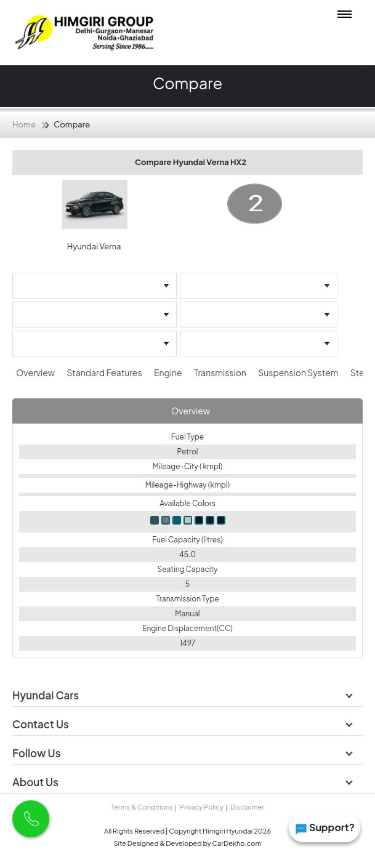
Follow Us (37, 753)
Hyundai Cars (46, 695)
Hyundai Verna (95, 246)
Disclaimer (247, 807)
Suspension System (299, 372)
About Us (36, 782)
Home (24, 124)
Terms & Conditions (141, 807)
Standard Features (105, 372)
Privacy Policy (202, 807)
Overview (36, 372)
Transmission (221, 372)
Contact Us (41, 724)
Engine (168, 372)
